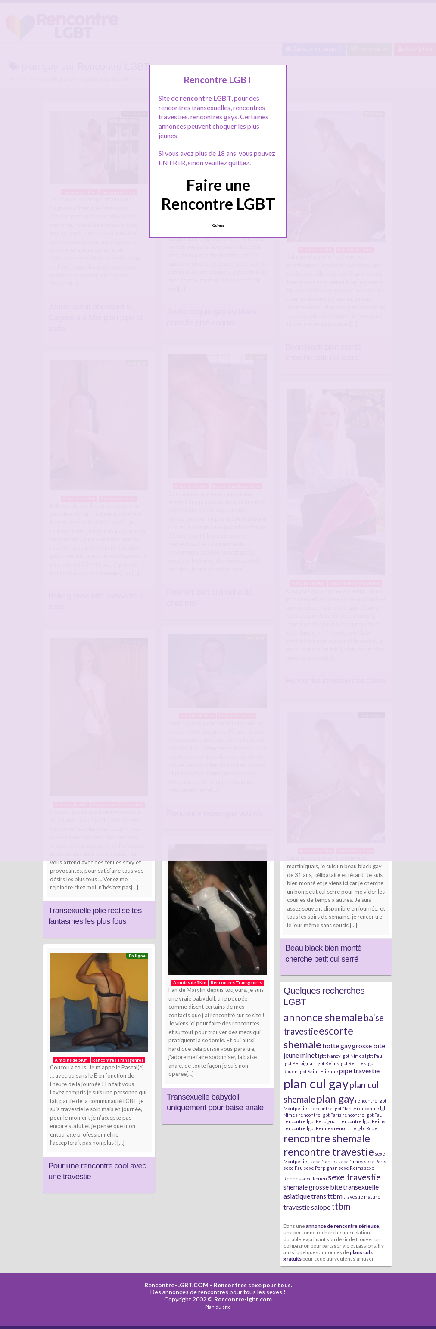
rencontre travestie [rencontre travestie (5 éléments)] (328, 1151)
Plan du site (218, 1307)
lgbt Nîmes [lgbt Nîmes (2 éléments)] (352, 1056)
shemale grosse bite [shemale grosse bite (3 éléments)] (312, 1187)
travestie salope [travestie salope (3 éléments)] (306, 1207)
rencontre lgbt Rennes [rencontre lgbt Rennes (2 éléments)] (308, 1128)
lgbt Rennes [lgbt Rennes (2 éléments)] (352, 1063)
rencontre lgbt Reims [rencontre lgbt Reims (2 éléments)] (362, 1121)
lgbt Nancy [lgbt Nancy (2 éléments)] (329, 1056)
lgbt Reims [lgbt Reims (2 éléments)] (327, 1063)
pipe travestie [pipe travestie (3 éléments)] (359, 1070)
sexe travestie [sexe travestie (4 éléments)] (354, 1177)
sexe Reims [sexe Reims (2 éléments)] (351, 1168)
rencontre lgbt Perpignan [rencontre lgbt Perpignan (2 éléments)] (311, 1121)
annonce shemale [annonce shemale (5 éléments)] (323, 1017)
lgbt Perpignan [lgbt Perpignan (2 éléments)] (299, 1063)
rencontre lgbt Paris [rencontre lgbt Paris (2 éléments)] (319, 1115)
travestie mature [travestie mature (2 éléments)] (361, 1196)
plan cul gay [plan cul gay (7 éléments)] (316, 1083)
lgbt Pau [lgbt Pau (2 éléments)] (373, 1056)
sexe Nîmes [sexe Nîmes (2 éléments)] (350, 1161)
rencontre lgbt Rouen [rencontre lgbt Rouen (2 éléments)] (357, 1128)
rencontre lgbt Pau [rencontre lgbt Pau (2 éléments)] (362, 1115)
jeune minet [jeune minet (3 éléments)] (300, 1055)
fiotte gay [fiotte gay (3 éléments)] (336, 1045)
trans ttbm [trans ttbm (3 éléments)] (327, 1196)
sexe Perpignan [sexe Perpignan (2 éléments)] (321, 1168)
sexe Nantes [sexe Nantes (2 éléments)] (323, 1161)
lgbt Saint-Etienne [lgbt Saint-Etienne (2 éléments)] (318, 1071)
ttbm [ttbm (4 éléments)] (340, 1206)
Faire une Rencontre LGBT (218, 194)
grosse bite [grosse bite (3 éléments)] (368, 1045)
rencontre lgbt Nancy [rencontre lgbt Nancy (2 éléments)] (333, 1108)
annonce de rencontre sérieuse (342, 1226)
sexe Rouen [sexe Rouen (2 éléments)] (314, 1178)
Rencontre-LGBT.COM (176, 1285)
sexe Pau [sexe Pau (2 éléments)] (293, 1168)
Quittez (218, 225)
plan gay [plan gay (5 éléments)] (335, 1098)
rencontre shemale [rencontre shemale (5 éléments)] (326, 1138)
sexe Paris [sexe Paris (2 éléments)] (375, 1161)
